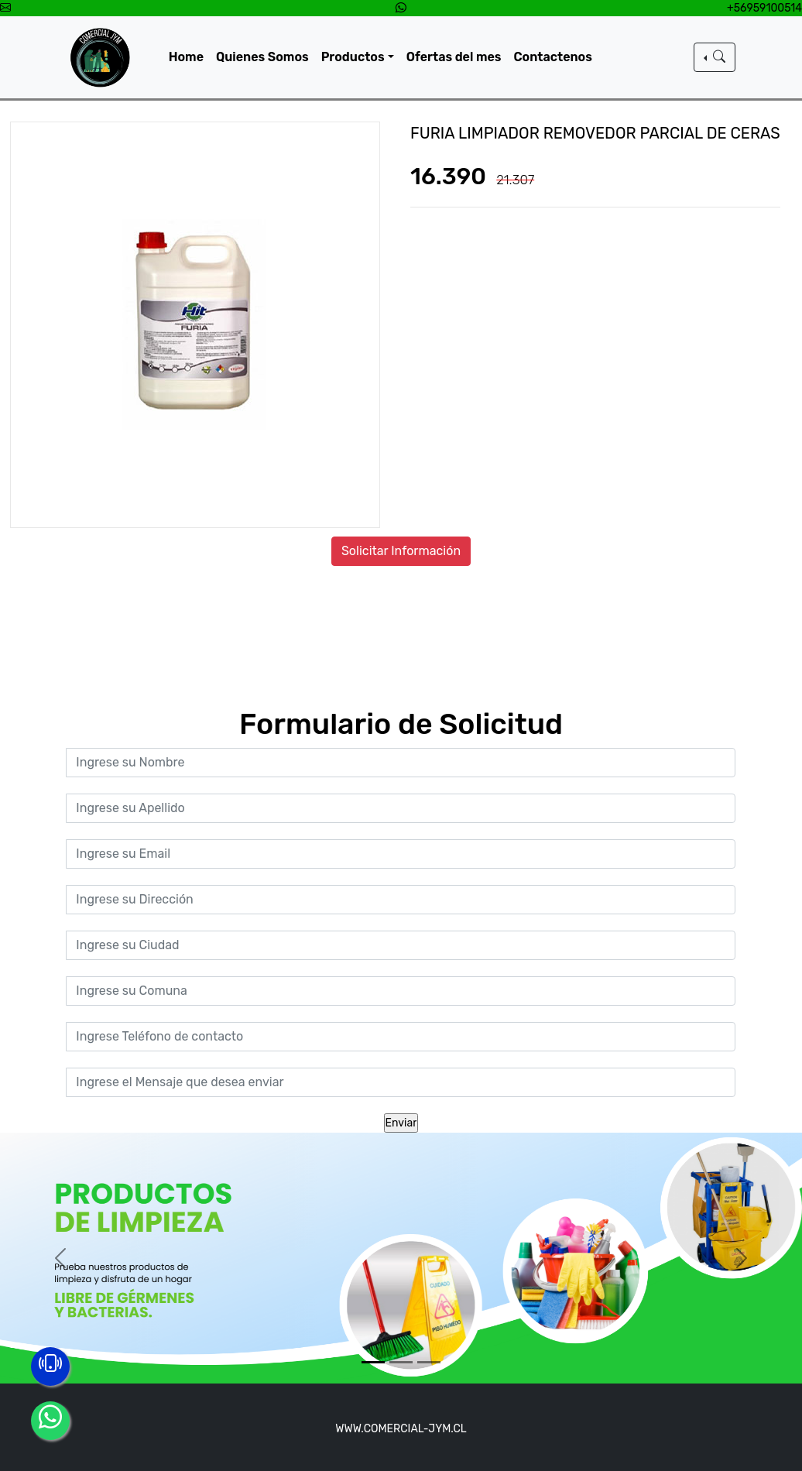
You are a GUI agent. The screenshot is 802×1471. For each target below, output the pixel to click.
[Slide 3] (428, 1362)
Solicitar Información (401, 550)
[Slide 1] (373, 1362)
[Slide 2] (401, 1362)
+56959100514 (764, 8)
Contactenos (553, 57)
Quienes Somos (262, 57)
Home (186, 57)
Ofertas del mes (454, 57)
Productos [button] (353, 57)
